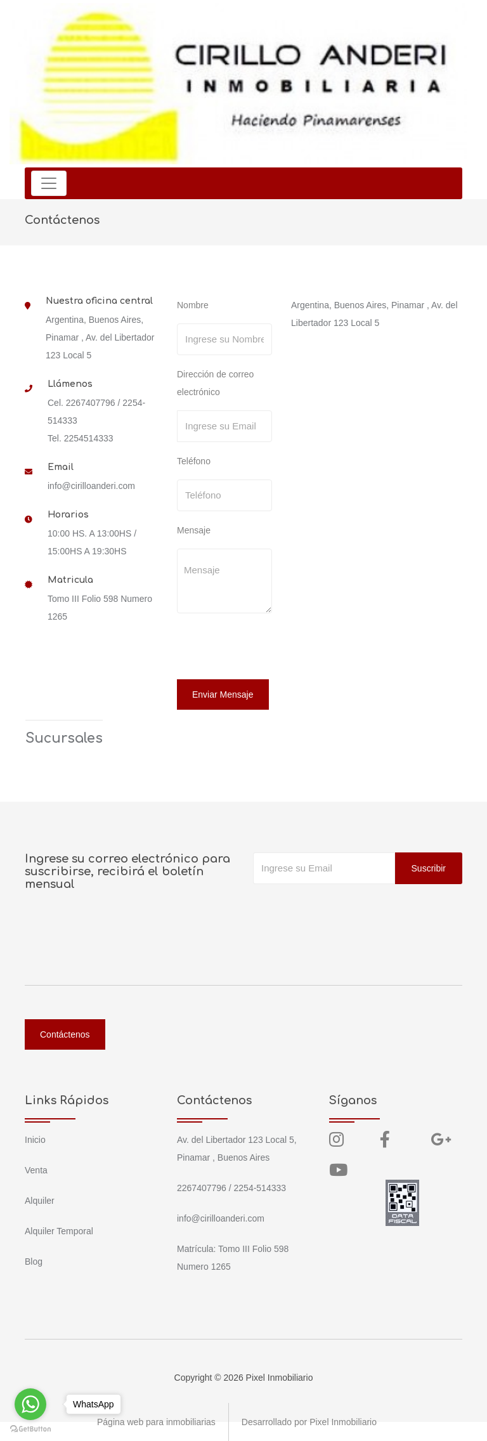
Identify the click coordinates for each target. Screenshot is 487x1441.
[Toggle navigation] (49, 183)
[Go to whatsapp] (30, 1404)
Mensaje (194, 530)
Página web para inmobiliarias (156, 1422)
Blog (33, 1261)
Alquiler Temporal (59, 1231)
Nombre (193, 305)
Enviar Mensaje (223, 694)
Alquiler (40, 1201)
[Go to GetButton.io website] (30, 1428)
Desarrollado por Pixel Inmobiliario (309, 1422)
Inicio (35, 1140)
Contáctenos (65, 1034)
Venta (36, 1170)
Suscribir (429, 868)
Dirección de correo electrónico (215, 383)
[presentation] (263, 648)
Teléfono (194, 461)
